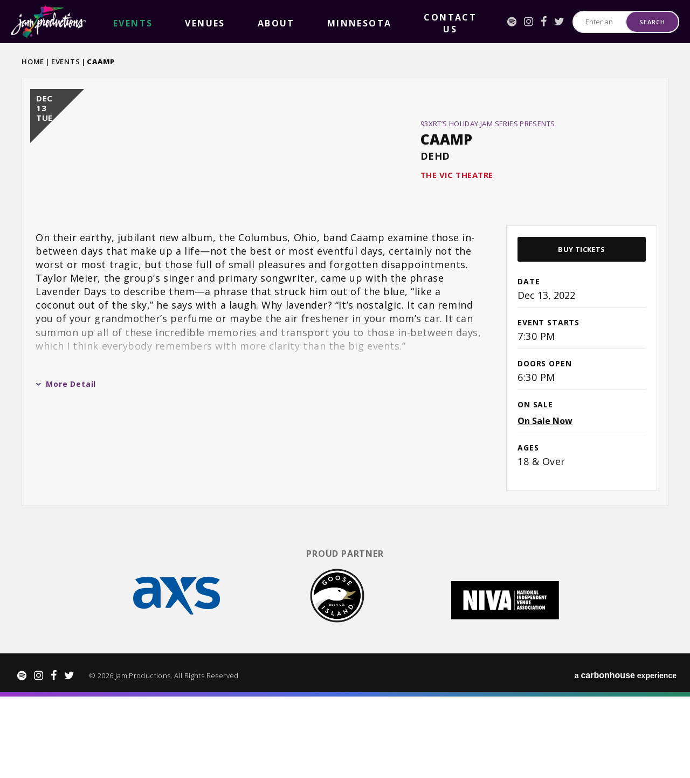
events (115, 21)
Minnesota (234, 21)
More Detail (66, 474)
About (189, 21)
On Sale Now (545, 511)
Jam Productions (48, 21)
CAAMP (446, 184)
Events (65, 61)
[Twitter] (504, 21)
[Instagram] (473, 21)
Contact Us (291, 21)
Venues (152, 21)
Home (33, 61)
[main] (345, 336)
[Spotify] (456, 21)
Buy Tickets (581, 340)
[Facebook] (489, 21)
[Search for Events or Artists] (572, 22)
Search (652, 22)
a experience (626, 756)
